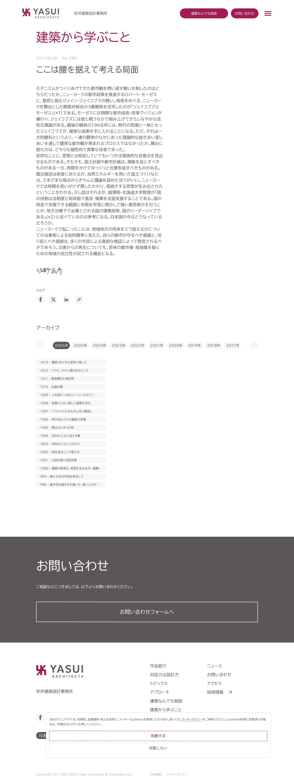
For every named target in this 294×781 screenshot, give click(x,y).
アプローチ (159, 692)
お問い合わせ (244, 13)
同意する (241, 751)
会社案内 (158, 718)
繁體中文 (110, 735)
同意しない (241, 763)
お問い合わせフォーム (147, 611)
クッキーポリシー (177, 774)
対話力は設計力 (164, 675)
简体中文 (87, 735)
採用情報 (215, 692)
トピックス (159, 683)
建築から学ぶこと (166, 710)
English (65, 735)
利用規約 (155, 774)
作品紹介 (158, 666)
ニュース (214, 666)
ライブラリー (161, 736)
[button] (39, 345)
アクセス (214, 683)
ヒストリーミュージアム (170, 727)
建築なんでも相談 (166, 701)
